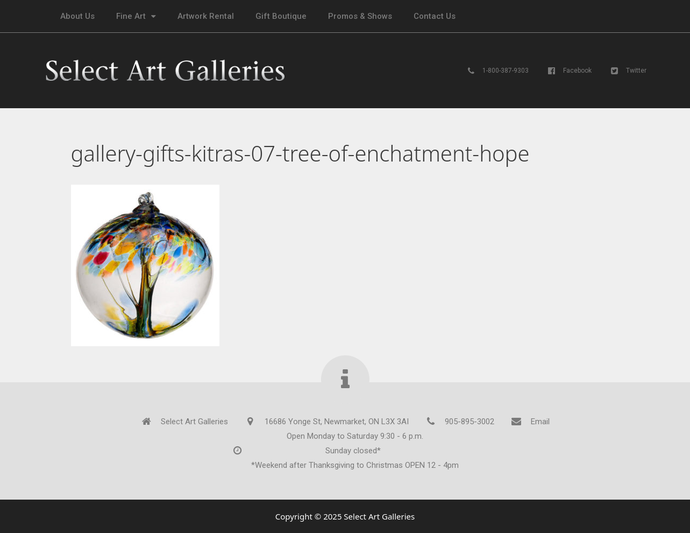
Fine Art (136, 16)
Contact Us (435, 16)
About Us (77, 16)
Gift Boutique (281, 16)
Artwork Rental (205, 16)
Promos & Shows (360, 16)
